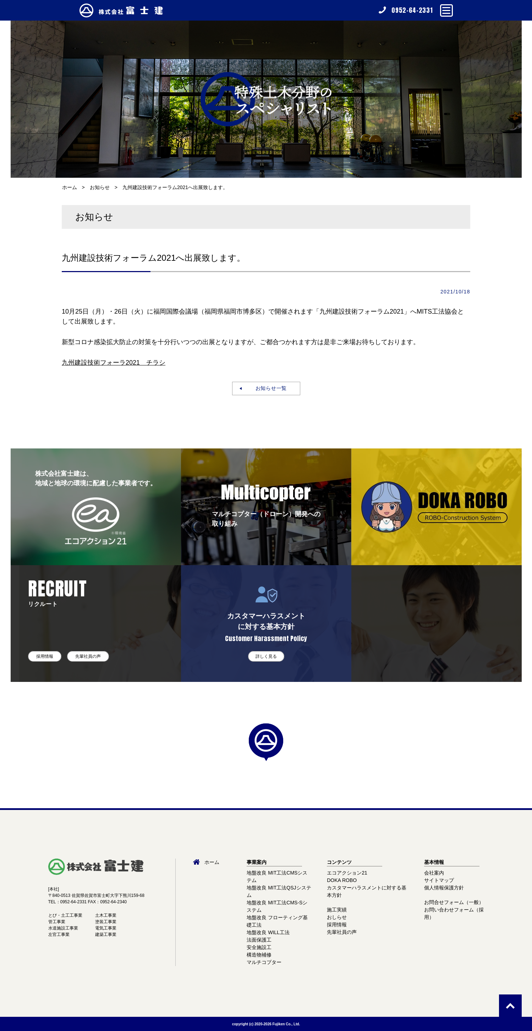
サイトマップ (439, 880)
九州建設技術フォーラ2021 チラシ (113, 362)
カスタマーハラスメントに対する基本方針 (366, 891)
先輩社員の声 (88, 656)
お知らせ (100, 187)
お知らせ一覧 (268, 388)
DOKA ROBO (342, 880)
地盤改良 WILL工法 (268, 932)
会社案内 (434, 873)
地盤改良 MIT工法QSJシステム (279, 891)
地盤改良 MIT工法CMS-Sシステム (277, 906)
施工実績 (337, 910)
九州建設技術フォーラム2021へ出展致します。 (175, 187)
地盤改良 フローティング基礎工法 (277, 921)
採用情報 (44, 656)
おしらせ (337, 917)
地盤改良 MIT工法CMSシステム (277, 876)
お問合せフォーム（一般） (454, 902)
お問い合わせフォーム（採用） (454, 913)
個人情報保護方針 (444, 888)
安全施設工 (259, 947)
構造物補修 (259, 955)
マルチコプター (264, 962)
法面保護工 (259, 940)
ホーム (69, 187)
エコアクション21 (347, 873)
